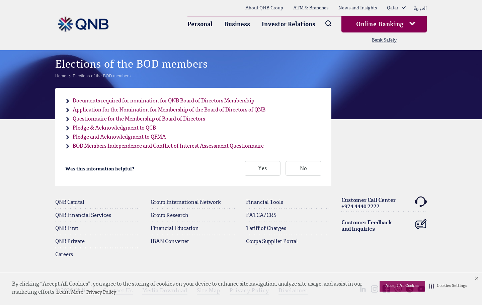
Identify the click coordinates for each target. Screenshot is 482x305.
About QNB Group (264, 8)
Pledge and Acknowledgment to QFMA (120, 137)
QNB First (66, 228)
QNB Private (70, 241)
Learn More (69, 292)
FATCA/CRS (261, 215)
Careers (64, 254)
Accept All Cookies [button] (402, 286)
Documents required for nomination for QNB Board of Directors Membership (164, 101)
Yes (262, 168)
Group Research (169, 215)
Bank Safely (384, 40)
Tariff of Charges (266, 228)
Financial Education (175, 228)
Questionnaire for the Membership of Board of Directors (139, 119)
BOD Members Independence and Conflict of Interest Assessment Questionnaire (168, 146)
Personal (200, 24)
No (303, 168)
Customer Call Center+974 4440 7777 (384, 203)
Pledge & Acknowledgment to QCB (114, 128)
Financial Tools (264, 202)
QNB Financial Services (83, 215)
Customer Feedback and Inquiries (384, 224)
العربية (420, 8)
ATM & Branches (310, 8)
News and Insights (357, 8)
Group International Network (186, 202)
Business (237, 24)
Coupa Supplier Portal (272, 241)
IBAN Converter (170, 241)
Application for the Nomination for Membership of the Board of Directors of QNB (169, 110)
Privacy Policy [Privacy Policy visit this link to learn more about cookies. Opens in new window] (101, 292)
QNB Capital (69, 202)
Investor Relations (288, 24)
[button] (448, 286)
